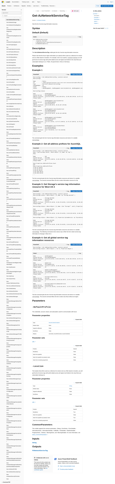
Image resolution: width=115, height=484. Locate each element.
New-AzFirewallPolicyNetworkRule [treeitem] (13, 225)
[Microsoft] (3, 2)
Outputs (96, 23)
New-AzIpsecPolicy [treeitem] (10, 278)
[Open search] (108, 2)
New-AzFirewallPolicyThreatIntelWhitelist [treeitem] (13, 249)
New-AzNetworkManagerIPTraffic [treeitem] (14, 334)
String (70, 386)
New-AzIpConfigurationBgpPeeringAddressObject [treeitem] (13, 271)
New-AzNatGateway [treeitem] (11, 288)
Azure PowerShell (46, 10)
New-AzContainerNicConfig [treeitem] (12, 111)
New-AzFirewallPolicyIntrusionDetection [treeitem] (14, 199)
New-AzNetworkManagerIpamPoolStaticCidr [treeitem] (14, 329)
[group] (57, 106)
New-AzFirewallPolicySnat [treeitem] (12, 242)
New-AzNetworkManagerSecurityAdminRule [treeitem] (13, 395)
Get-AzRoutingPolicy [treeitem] (11, 65)
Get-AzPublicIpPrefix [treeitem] (11, 59)
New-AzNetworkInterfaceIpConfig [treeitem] (14, 293)
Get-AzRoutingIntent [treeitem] (11, 62)
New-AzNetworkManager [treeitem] (12, 296)
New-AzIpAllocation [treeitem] (10, 267)
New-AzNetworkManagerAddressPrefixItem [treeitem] (13, 301)
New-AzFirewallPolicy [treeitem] (11, 170)
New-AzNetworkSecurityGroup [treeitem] (13, 471)
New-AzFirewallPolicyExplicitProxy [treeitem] (13, 187)
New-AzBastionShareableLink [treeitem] (13, 109)
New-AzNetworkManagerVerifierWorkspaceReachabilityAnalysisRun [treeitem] (14, 464)
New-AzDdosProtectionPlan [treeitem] (12, 121)
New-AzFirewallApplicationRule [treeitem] (13, 129)
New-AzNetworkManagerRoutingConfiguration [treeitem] (13, 344)
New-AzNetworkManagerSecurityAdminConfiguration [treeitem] (13, 389)
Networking (62, 10)
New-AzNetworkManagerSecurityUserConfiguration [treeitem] (13, 414)
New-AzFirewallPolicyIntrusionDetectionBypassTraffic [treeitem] (14, 205)
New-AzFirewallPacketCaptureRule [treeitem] (13, 167)
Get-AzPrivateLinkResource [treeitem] (12, 51)
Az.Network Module (41, 20)
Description (96, 15)
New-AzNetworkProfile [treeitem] (11, 469)
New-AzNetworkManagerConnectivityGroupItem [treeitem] (13, 313)
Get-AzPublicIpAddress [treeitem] (11, 57)
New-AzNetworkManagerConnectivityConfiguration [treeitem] (13, 307)
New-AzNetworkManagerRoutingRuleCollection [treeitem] (13, 361)
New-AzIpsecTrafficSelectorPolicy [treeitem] (12, 282)
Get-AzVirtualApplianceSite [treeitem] (12, 79)
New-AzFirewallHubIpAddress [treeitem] (13, 138)
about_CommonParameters (39, 434)
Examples (97, 17)
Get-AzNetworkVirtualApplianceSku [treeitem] (13, 41)
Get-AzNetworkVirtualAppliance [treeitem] (13, 25)
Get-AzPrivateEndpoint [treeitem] (11, 44)
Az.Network (54, 10)
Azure (38, 10)
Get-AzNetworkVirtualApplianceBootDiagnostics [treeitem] (13, 29)
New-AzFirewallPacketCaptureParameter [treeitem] (14, 161)
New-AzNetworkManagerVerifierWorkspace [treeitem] (14, 452)
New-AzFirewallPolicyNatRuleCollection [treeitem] (14, 220)
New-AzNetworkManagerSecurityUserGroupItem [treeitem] (13, 420)
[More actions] (81, 11)
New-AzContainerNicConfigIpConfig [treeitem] (13, 115)
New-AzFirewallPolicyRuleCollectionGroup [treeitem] (13, 231)
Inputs (96, 21)
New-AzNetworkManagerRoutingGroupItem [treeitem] (13, 351)
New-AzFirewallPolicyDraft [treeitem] (12, 184)
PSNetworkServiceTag (40, 450)
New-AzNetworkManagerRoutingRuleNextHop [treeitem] (13, 374)
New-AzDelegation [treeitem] (10, 124)
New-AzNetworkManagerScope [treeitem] (13, 378)
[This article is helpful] (106, 28)
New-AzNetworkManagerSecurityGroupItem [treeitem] (13, 408)
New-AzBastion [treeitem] (9, 106)
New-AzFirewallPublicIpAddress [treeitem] (13, 253)
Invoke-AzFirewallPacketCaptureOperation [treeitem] (13, 99)
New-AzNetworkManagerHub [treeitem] (13, 320)
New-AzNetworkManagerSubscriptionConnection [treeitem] (13, 445)
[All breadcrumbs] (33, 11)
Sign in (111, 1)
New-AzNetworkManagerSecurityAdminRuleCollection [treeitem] (13, 402)
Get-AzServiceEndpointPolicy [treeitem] (13, 70)
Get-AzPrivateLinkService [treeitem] (12, 54)
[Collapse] (21, 9)
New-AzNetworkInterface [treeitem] (12, 291)
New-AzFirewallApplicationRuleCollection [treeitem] (13, 134)
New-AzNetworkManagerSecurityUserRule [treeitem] (13, 427)
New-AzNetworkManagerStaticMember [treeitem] (13, 439)
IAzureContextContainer (54, 322)
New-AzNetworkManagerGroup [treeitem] (13, 318)
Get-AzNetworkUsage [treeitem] (11, 22)
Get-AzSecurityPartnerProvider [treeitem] (13, 67)
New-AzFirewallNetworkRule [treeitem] (12, 152)
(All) (34, 341)
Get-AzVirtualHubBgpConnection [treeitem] (13, 84)
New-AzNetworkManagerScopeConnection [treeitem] (13, 383)
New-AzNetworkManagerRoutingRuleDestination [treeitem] (13, 368)
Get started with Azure (107, 5)
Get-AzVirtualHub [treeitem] (10, 82)
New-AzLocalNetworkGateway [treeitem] (13, 285)
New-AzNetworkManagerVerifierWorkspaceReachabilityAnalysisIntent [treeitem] (14, 458)
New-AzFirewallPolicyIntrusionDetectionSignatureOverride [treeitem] (14, 211)
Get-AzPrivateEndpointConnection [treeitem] (13, 48)
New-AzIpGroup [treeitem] (10, 276)
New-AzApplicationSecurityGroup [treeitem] (14, 103)
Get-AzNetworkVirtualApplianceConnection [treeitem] (13, 35)
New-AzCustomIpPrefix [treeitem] (11, 118)
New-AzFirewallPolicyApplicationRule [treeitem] (13, 174)
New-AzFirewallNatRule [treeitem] (11, 145)
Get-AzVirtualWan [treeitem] (10, 92)
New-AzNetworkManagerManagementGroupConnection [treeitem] (13, 338)
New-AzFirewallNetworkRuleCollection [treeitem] (14, 156)
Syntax (96, 13)
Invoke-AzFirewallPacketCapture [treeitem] (13, 94)
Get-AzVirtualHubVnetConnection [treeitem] (13, 88)
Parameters (97, 19)
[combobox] (12, 13)
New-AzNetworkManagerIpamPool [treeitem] (13, 324)
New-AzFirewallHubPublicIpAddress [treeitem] (13, 141)
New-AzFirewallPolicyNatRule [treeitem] (13, 216)
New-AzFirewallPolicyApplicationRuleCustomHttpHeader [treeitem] (13, 179)
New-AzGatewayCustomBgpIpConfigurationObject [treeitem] (13, 262)
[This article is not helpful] (108, 28)
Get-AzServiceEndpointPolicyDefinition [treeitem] (14, 75)
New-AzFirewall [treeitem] (10, 126)
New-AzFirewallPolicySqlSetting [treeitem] (13, 244)
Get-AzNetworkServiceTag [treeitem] (12, 19)
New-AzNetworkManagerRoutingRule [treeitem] (13, 356)
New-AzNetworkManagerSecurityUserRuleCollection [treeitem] (13, 433)
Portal (97, 5)
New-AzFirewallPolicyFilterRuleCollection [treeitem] (13, 193)
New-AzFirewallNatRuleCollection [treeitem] (12, 149)
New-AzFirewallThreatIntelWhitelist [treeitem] (13, 257)
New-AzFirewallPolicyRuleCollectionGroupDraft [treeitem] (13, 237)
